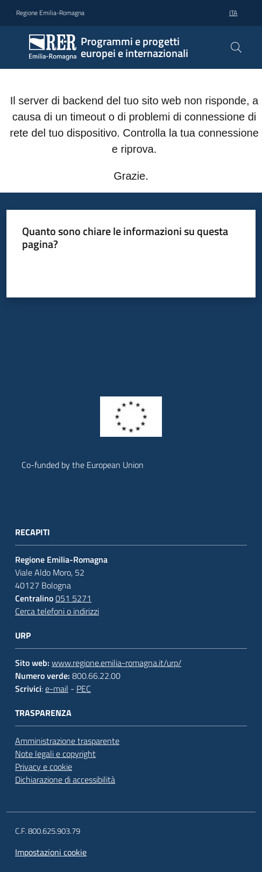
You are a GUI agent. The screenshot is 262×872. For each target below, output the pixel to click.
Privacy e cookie (43, 766)
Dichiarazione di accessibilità (65, 779)
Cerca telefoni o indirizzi (57, 611)
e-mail (56, 688)
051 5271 (73, 598)
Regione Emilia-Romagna (50, 13)
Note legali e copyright (55, 753)
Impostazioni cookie (51, 852)
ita (233, 13)
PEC (83, 688)
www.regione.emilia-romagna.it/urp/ (116, 662)
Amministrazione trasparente (67, 740)
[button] (236, 47)
